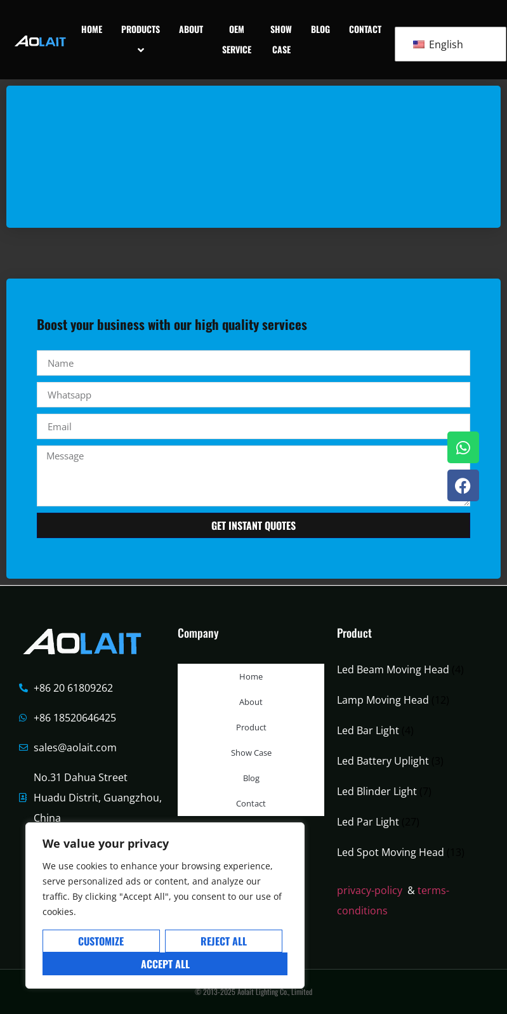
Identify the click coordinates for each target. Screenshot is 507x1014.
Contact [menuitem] (365, 29)
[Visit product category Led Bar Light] (410, 730)
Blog (251, 778)
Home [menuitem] (91, 29)
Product (251, 727)
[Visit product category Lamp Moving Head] (410, 700)
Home (251, 676)
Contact (251, 803)
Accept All (165, 963)
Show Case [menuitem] (281, 39)
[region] (165, 905)
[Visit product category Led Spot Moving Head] (410, 852)
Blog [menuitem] (320, 29)
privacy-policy (369, 890)
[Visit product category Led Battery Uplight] (410, 761)
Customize (101, 941)
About (251, 702)
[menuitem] (140, 40)
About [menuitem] (191, 29)
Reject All (224, 941)
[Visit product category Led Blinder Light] (410, 791)
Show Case (251, 752)
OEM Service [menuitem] (236, 39)
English (438, 44)
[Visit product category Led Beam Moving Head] (410, 669)
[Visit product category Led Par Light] (410, 822)
